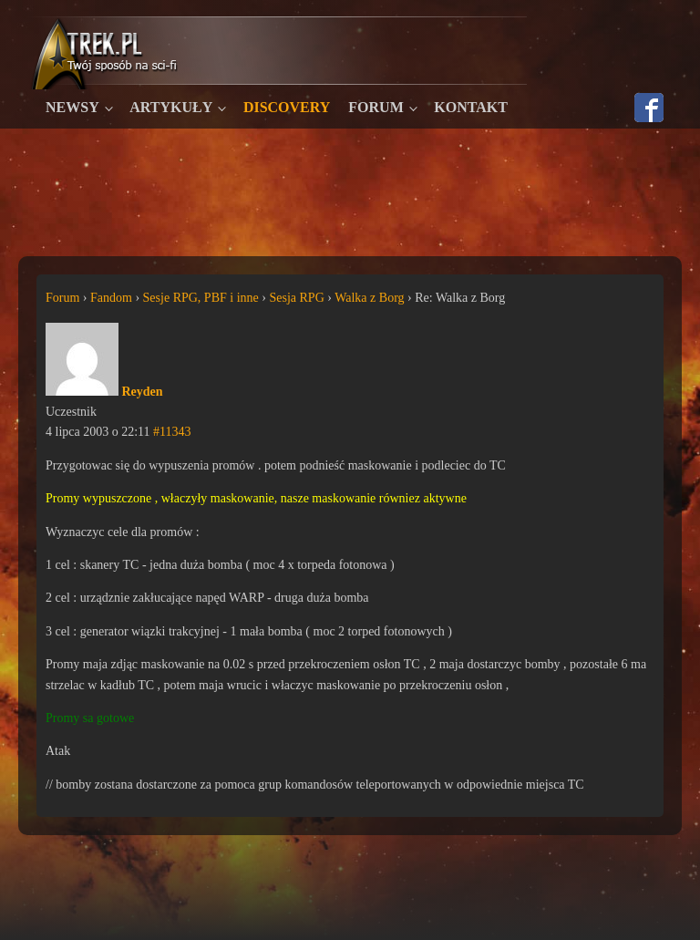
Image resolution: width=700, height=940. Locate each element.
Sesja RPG (296, 298)
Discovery (286, 107)
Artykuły (170, 107)
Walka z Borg (369, 298)
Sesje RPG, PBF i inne (201, 298)
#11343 (171, 432)
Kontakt (471, 107)
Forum (375, 107)
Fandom (111, 298)
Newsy (72, 107)
